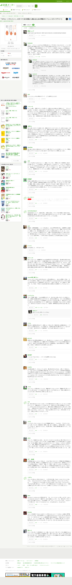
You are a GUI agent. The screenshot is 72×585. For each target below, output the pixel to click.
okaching (30, 147)
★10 (36, 504)
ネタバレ (32, 27)
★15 (36, 379)
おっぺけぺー (31, 197)
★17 (36, 218)
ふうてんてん (31, 295)
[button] (36, 6)
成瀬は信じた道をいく (10, 180)
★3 (36, 347)
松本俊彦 (7, 203)
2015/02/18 (45, 430)
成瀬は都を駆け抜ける (10, 187)
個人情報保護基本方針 (27, 556)
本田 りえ (7, 118)
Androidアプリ (20, 560)
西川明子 (30, 355)
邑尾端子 (30, 179)
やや (29, 94)
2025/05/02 (43, 98)
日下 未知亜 (31, 459)
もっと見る (16, 160)
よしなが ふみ (8, 176)
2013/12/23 (46, 504)
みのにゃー (35, 310)
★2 (36, 171)
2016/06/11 (45, 359)
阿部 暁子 (7, 168)
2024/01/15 (43, 118)
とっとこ (30, 245)
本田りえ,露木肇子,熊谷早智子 (11, 106)
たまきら (30, 367)
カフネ (7, 166)
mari (29, 226)
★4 (36, 330)
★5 (36, 153)
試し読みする (11, 46)
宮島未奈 (7, 188)
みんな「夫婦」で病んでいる (11, 110)
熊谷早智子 (8, 140)
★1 (36, 203)
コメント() (37, 35)
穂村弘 (7, 218)
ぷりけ (29, 421)
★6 (36, 139)
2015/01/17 (45, 451)
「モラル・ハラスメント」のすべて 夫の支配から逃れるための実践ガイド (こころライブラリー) (13, 103)
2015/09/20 (45, 413)
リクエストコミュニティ (44, 558)
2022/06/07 (45, 153)
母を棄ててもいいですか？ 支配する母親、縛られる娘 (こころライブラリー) (13, 146)
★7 (36, 189)
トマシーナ (30, 106)
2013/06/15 (45, 539)
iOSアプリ (27, 560)
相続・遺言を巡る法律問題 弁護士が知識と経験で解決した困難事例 (13, 154)
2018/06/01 (43, 250)
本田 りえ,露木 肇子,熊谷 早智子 (9, 13)
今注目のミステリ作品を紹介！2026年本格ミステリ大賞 (12, 16)
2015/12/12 (46, 379)
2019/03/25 (46, 218)
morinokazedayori (32, 210)
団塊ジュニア (31, 31)
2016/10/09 (45, 347)
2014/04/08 (45, 469)
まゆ (29, 161)
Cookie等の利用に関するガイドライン (41, 556)
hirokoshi (30, 43)
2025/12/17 (43, 35)
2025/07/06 (43, 56)
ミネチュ (30, 477)
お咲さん (30, 126)
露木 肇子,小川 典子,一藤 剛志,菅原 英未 (13, 155)
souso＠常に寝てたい (33, 277)
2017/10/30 (45, 269)
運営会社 (19, 556)
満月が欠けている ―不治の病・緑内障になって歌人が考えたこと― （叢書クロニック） (13, 216)
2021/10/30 (45, 171)
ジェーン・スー (8, 196)
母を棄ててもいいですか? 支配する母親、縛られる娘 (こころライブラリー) (13, 125)
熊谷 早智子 (8, 133)
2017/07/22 (45, 287)
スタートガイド (30, 554)
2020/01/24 (45, 189)
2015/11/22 (45, 394)
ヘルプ (18, 558)
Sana (29, 495)
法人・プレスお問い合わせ (32, 558)
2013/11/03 (45, 522)
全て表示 (25, 27)
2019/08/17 (45, 203)
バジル (29, 323)
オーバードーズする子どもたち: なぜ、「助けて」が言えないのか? (12, 202)
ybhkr (29, 438)
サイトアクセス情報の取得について (58, 556)
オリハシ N (30, 257)
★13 (36, 307)
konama (30, 512)
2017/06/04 (46, 307)
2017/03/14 (45, 330)
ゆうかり (30, 338)
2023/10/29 (45, 139)
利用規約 (36, 554)
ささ (29, 401)
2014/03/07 (45, 487)
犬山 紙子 (7, 210)
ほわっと (30, 530)
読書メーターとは (20, 554)
